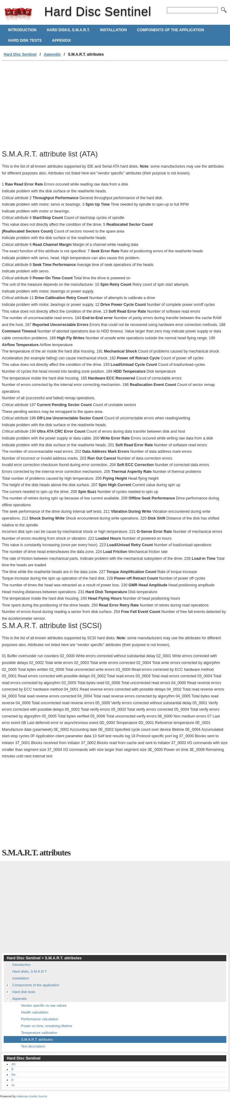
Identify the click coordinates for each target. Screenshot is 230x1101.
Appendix (61, 40)
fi (12, 1069)
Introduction (22, 30)
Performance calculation (39, 1019)
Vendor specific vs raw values (44, 1005)
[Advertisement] (54, 107)
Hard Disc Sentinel (18, 14)
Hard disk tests (25, 40)
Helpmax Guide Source (31, 1096)
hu (13, 1074)
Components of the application (170, 30)
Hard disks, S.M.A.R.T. (68, 30)
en (13, 1064)
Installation (113, 30)
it (12, 1080)
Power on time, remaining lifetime (46, 1026)
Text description (33, 1046)
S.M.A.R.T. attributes (37, 1039)
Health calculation (34, 1012)
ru (13, 1085)
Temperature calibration (39, 1033)
